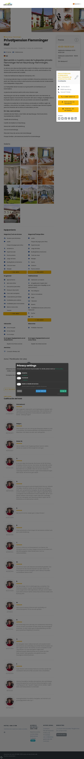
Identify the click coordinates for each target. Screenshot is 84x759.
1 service (24, 375)
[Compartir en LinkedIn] (75, 119)
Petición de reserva (68, 102)
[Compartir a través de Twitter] (62, 119)
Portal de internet (68, 109)
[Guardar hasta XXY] (69, 119)
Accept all (63, 391)
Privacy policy (59, 369)
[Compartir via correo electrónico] (59, 119)
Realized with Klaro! (61, 394)
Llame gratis (68, 96)
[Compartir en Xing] (72, 119)
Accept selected (41, 391)
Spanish (76, 4)
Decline (19, 391)
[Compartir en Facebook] (66, 119)
